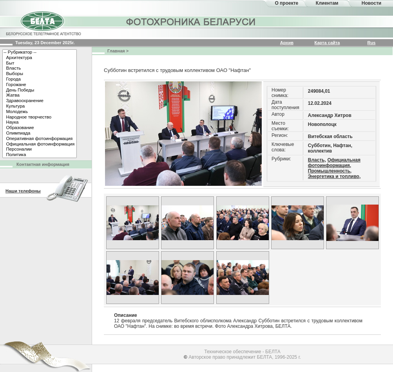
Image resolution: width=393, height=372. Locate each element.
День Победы (39, 90)
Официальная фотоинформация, (334, 162)
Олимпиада (39, 133)
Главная (116, 51)
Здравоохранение (39, 101)
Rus (372, 42)
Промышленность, (329, 171)
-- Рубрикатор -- (39, 52)
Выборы (39, 74)
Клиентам (327, 3)
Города (39, 79)
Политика (39, 155)
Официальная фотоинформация (39, 144)
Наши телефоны (23, 191)
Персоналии (39, 149)
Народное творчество (39, 117)
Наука (39, 122)
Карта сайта (327, 42)
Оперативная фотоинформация (39, 139)
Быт (39, 63)
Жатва (39, 95)
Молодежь (39, 112)
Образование (39, 128)
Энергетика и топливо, (334, 176)
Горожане (39, 85)
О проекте (286, 3)
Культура (39, 106)
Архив (286, 42)
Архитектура (39, 58)
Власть (39, 68)
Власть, (317, 160)
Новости (371, 3)
